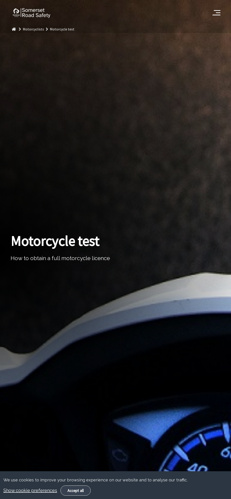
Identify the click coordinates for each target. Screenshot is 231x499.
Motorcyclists (36, 29)
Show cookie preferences (30, 496)
